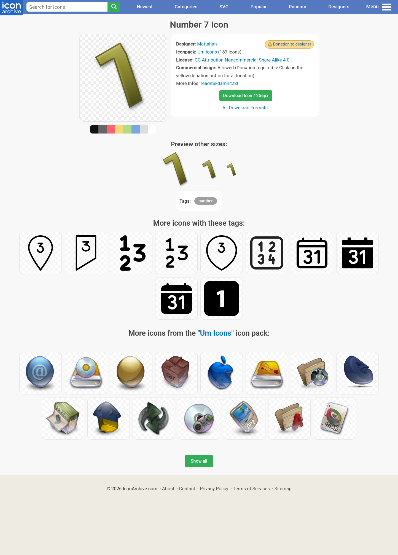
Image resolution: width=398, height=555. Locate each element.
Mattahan (207, 44)
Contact (187, 488)
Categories (186, 6)
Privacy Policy (214, 488)
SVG (223, 6)
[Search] (113, 7)
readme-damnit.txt (219, 83)
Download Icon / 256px (245, 95)
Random (297, 6)
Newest (144, 6)
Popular (259, 6)
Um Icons (207, 52)
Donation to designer (292, 44)
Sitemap (283, 488)
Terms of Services (251, 488)
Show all (199, 461)
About (168, 488)
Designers (338, 6)
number (205, 200)
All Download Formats (245, 107)
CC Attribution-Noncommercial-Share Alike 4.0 (242, 60)
